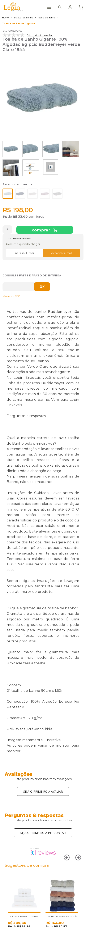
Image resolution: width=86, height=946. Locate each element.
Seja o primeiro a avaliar (43, 791)
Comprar (41, 230)
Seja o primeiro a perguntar (43, 833)
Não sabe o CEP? (12, 296)
